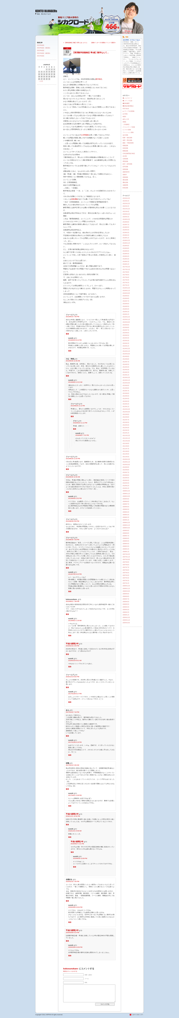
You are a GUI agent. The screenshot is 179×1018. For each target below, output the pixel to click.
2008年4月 (126, 543)
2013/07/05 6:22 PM (75, 574)
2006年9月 (126, 594)
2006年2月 (126, 612)
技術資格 (125, 148)
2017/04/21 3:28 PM (75, 795)
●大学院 (125, 114)
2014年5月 (126, 364)
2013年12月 (126, 377)
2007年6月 (126, 570)
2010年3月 (126, 483)
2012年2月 (126, 430)
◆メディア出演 (127, 101)
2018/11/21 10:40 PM (73, 816)
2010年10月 (126, 464)
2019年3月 (126, 232)
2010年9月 (126, 467)
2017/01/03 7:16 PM (72, 712)
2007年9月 (126, 562)
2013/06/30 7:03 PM (72, 539)
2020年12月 (126, 214)
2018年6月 (126, 251)
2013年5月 (126, 396)
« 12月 (41, 81)
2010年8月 (126, 470)
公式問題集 (85, 135)
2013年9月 (126, 385)
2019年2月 (126, 235)
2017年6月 (126, 275)
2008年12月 (126, 522)
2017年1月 (126, 285)
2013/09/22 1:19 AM (75, 620)
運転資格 (125, 182)
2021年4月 (126, 211)
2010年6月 (126, 475)
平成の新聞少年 (72, 644)
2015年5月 (126, 335)
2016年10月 (126, 293)
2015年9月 (126, 325)
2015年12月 (126, 317)
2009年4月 (126, 512)
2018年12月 (126, 240)
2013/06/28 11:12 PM (78, 406)
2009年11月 (126, 493)
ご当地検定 (126, 124)
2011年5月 (126, 454)
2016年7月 (126, 301)
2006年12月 (126, 586)
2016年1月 (126, 314)
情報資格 (125, 145)
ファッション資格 (128, 132)
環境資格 (125, 161)
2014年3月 (126, 369)
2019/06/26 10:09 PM (80, 858)
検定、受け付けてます (44, 14)
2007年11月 (126, 557)
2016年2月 (126, 311)
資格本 (125, 174)
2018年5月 (126, 253)
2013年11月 (126, 380)
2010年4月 (126, 480)
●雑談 (124, 122)
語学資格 (125, 166)
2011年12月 (126, 435)
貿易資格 (125, 169)
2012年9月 (126, 414)
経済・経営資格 (127, 164)
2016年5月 (126, 306)
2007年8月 (126, 565)
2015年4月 (126, 338)
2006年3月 (126, 609)
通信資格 (125, 180)
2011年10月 (126, 441)
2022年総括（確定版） (44, 48)
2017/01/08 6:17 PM (75, 694)
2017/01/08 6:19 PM (75, 742)
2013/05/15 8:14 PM (75, 340)
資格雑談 (125, 177)
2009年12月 (126, 491)
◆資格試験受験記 (128, 106)
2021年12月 (126, 209)
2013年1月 (126, 406)
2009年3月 (126, 514)
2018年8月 (126, 248)
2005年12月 (126, 617)
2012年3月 (126, 427)
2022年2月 (126, 206)
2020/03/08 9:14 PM (72, 932)
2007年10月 (126, 559)
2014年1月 (126, 375)
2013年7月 (126, 391)
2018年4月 (126, 256)
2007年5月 (126, 572)
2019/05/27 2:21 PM (77, 844)
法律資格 (125, 159)
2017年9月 (126, 272)
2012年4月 (126, 425)
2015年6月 (126, 333)
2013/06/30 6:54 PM (72, 521)
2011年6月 (126, 451)
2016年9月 (126, 296)
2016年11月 (126, 290)
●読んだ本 (126, 119)
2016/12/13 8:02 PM (72, 677)
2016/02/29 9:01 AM (75, 660)
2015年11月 (126, 319)
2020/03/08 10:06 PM (75, 947)
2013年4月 (126, 398)
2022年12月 (126, 203)
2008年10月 (126, 528)
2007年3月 (126, 578)
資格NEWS (126, 172)
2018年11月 (126, 243)
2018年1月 (126, 264)
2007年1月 (126, 583)
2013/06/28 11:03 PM (73, 458)
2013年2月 (126, 404)
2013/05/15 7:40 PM (72, 316)
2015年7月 (126, 330)
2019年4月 (126, 230)
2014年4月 (126, 367)
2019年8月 (126, 222)
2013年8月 (126, 388)
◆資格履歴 (126, 103)
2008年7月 (126, 536)
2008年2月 (126, 549)
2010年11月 (126, 462)
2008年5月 (126, 541)
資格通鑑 (74, 199)
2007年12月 (126, 554)
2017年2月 (126, 282)
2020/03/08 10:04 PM (75, 907)
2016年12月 (126, 288)
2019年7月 (126, 224)
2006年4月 (126, 607)
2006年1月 (126, 615)
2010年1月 (126, 488)
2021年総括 (40, 56)
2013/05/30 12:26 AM (73, 361)
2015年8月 (126, 327)
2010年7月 (126, 472)
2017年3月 (126, 280)
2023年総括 (40, 45)
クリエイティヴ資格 (129, 127)
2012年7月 (126, 420)
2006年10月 (126, 591)
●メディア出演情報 (128, 111)
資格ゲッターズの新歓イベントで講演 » (103, 42)
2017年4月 (126, 277)
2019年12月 (126, 219)
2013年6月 (126, 393)
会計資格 (125, 135)
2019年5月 (126, 227)
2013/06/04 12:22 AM (75, 382)
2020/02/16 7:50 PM (72, 881)
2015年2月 (126, 343)
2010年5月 (126, 478)
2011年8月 (126, 446)
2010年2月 (126, 485)
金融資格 (125, 185)
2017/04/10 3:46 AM (72, 765)
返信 (67, 334)
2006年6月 (126, 601)
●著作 (124, 116)
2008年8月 (126, 533)
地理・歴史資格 (127, 140)
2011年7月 (126, 449)
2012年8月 (126, 417)
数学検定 (99, 79)
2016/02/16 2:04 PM (72, 646)
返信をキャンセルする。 (70, 971)
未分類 (125, 156)
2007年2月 (126, 580)
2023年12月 (126, 198)
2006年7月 (126, 599)
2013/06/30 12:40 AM (73, 477)
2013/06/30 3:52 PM (75, 498)
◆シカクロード (127, 98)
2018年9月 (126, 245)
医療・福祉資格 (127, 137)
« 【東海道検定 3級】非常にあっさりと (75, 42)
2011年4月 (126, 456)
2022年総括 (40, 50)
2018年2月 (126, 261)
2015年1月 (126, 346)
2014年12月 (126, 348)
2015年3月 (126, 340)
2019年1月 (126, 238)
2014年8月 (126, 359)
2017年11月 (126, 269)
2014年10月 (126, 354)
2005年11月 (126, 620)
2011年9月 (126, 443)
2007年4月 (126, 575)
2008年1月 (126, 551)
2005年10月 (126, 623)
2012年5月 (126, 422)
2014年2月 (126, 372)
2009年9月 (126, 499)
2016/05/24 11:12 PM (80, 423)
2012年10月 (126, 412)
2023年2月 (126, 201)
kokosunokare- (70, 968)
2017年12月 (126, 267)
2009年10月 (126, 496)
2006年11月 (126, 588)
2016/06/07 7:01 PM (82, 435)
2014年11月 (126, 351)
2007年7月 (126, 567)
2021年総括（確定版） (44, 53)
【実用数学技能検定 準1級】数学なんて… (90, 53)
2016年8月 (126, 298)
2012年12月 (126, 409)
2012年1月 (126, 433)
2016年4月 (126, 309)
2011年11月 (126, 438)
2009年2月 (126, 517)
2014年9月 (126, 356)
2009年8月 (126, 501)
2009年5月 (126, 509)
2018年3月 (126, 259)
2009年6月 (126, 507)
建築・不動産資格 (128, 143)
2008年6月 (126, 538)
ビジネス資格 (127, 129)
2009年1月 (126, 520)
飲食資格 (125, 188)
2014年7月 (126, 362)
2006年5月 (126, 604)
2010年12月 (126, 459)
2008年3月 (126, 546)
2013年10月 (126, 383)
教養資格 (125, 151)
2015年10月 (126, 322)
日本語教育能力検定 (129, 153)
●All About (126, 108)
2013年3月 (126, 401)
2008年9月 (126, 530)
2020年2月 (126, 217)
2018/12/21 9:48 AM (75, 831)
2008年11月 (126, 525)
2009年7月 (126, 504)
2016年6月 (126, 303)
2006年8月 (126, 596)
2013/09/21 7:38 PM (72, 601)
